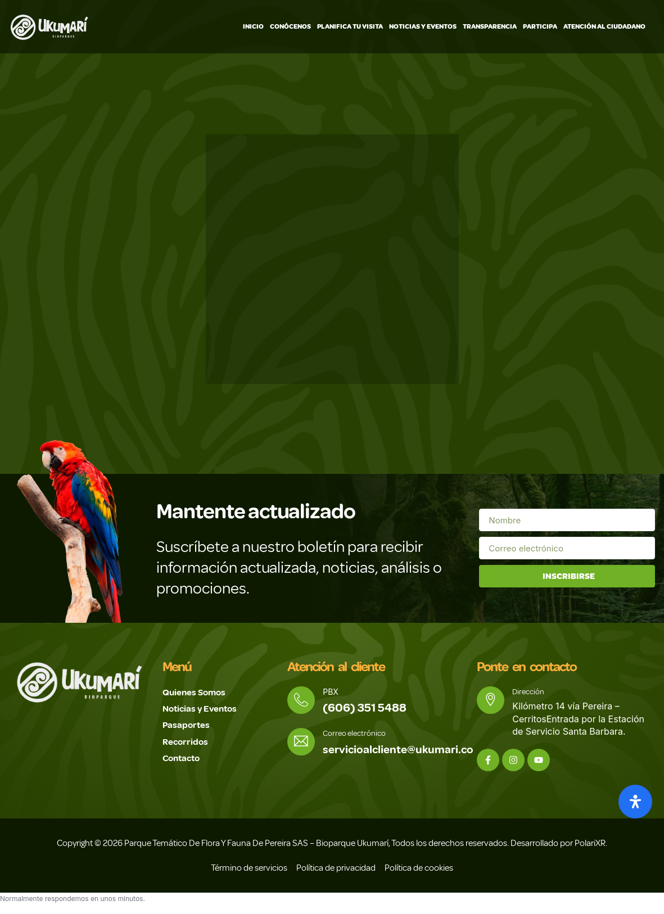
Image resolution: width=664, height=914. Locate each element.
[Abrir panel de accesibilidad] (635, 801)
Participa (540, 26)
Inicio (253, 26)
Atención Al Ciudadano (604, 26)
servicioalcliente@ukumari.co (402, 751)
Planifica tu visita (350, 26)
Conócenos (290, 26)
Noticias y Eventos (423, 26)
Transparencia (490, 26)
